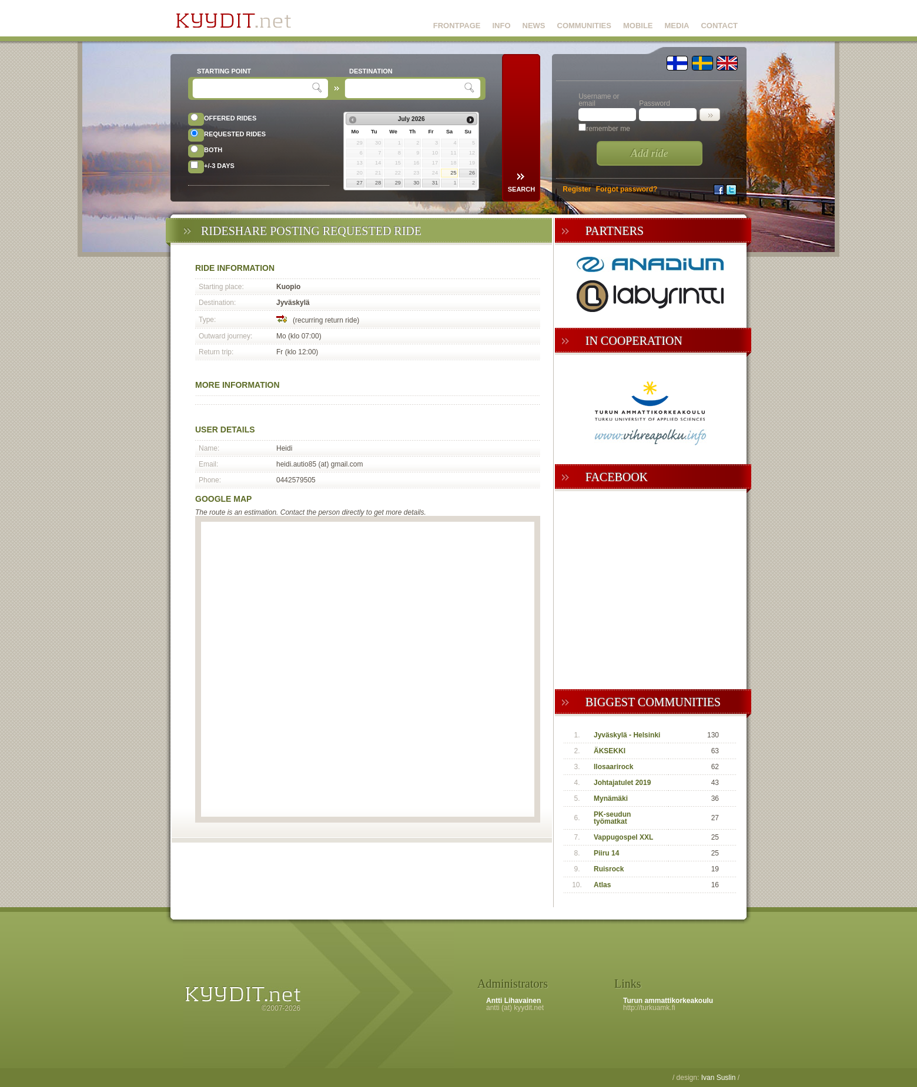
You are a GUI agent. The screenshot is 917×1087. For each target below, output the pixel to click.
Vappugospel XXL (623, 837)
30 (416, 183)
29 (398, 183)
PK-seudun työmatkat (612, 818)
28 (378, 183)
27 (360, 183)
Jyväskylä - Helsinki (627, 735)
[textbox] (253, 88)
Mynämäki (611, 798)
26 (472, 173)
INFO (501, 25)
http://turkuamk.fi (649, 1008)
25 (453, 173)
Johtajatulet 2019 (622, 783)
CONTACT (719, 25)
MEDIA (677, 25)
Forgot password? (627, 189)
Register (577, 189)
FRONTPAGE (457, 25)
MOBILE (638, 25)
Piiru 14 (606, 853)
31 (435, 183)
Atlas (602, 885)
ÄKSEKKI (609, 751)
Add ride (649, 153)
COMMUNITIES (584, 25)
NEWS (534, 25)
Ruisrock (609, 869)
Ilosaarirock (613, 767)
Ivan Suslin (718, 1077)
